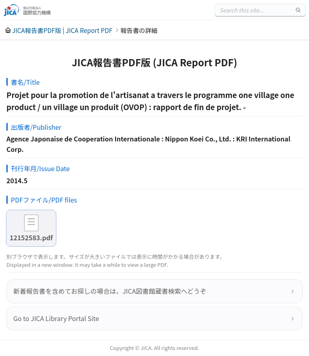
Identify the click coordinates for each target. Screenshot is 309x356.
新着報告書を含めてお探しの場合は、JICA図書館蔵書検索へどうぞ (109, 291)
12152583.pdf (31, 237)
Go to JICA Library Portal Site (56, 318)
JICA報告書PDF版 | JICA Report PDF (62, 30)
